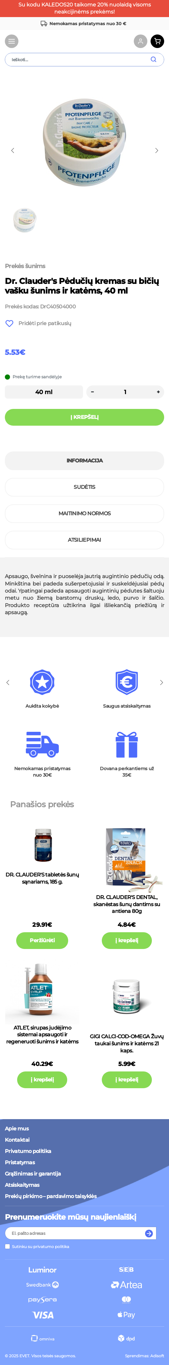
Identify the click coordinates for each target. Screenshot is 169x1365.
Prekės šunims (25, 266)
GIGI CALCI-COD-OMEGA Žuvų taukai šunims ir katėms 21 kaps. (127, 1043)
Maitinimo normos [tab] (84, 513)
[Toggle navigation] (11, 41)
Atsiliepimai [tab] (84, 540)
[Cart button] (157, 41)
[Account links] (140, 41)
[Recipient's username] (73, 1233)
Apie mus (16, 1129)
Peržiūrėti (42, 940)
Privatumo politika (28, 1151)
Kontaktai (17, 1140)
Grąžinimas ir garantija (33, 1174)
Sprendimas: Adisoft (144, 1355)
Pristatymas (20, 1162)
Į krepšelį (84, 417)
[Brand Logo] (45, 41)
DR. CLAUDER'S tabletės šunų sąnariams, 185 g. (42, 878)
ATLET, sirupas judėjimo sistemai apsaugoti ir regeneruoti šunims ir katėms (42, 1035)
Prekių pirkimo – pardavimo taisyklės (50, 1196)
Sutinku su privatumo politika (40, 1246)
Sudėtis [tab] (84, 487)
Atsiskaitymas (22, 1185)
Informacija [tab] (85, 461)
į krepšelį (126, 940)
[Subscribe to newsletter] (149, 1233)
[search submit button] (157, 59)
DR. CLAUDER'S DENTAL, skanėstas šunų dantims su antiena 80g (126, 904)
